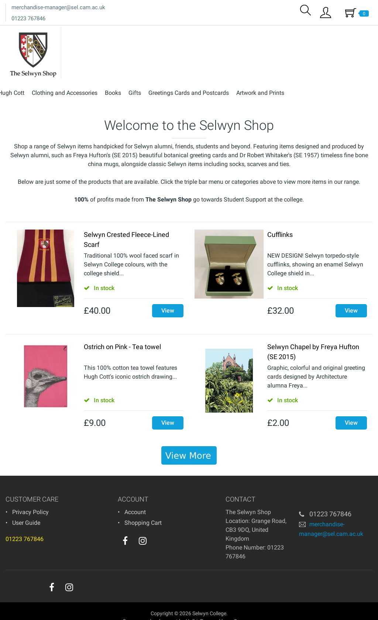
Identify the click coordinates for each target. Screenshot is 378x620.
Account (135, 499)
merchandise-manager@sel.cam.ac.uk (58, 7)
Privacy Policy (30, 499)
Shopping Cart (143, 510)
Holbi (191, 609)
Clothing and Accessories (149, 32)
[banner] (189, 443)
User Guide (26, 510)
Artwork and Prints (345, 32)
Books (197, 32)
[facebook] (125, 528)
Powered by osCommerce (229, 609)
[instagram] (143, 528)
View (167, 298)
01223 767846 (28, 18)
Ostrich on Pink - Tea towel (122, 334)
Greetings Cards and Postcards (273, 32)
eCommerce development (149, 609)
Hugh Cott (96, 32)
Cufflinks (280, 222)
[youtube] (158, 529)
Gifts (219, 32)
